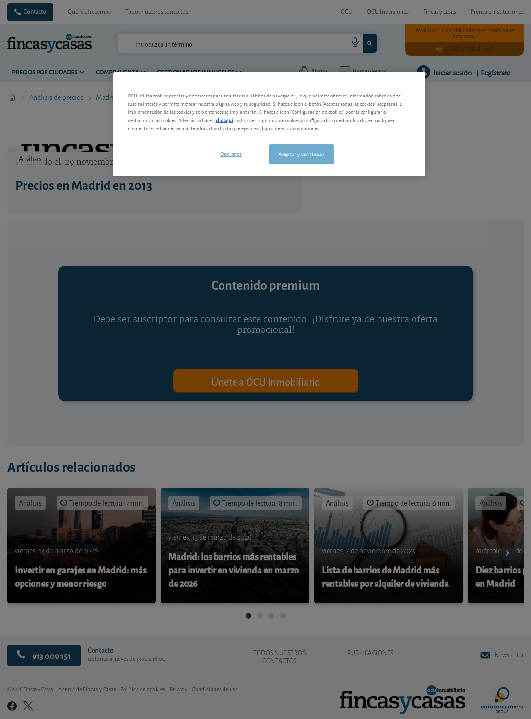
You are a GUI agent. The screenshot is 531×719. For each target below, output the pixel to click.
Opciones (231, 153)
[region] (269, 124)
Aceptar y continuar (301, 154)
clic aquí (224, 119)
